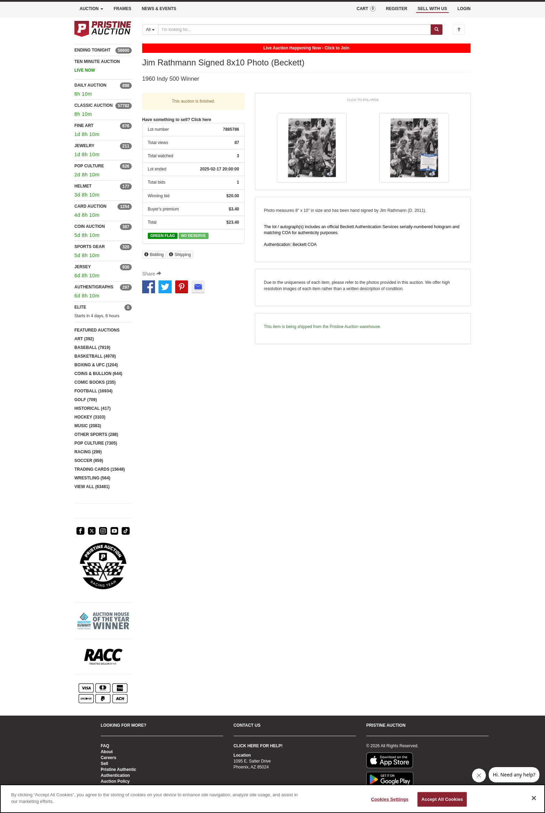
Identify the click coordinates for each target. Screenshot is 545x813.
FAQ (105, 745)
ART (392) (84, 338)
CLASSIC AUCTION (93, 105)
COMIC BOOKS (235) (95, 382)
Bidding (154, 254)
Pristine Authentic (118, 769)
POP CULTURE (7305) (95, 443)
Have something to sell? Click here (176, 119)
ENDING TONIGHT (92, 50)
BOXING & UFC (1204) (96, 364)
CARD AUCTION (90, 206)
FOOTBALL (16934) (93, 391)
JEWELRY (84, 145)
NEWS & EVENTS (159, 8)
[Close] (534, 798)
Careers (108, 757)
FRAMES (122, 8)
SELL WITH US (432, 8)
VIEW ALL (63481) (91, 486)
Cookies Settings (390, 799)
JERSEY (82, 266)
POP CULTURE (89, 166)
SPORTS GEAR (89, 246)
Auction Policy (115, 781)
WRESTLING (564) (92, 478)
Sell (104, 763)
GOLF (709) (85, 399)
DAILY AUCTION (90, 85)
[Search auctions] (294, 29)
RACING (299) (88, 451)
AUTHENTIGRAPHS (93, 287)
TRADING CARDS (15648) (99, 469)
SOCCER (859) (88, 460)
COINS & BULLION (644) (98, 373)
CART (366, 8)
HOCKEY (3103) (89, 417)
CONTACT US (247, 725)
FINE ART (83, 125)
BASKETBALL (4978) (95, 356)
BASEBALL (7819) (92, 347)
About (107, 751)
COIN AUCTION (89, 226)
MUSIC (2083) (87, 425)
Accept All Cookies (442, 799)
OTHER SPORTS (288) (96, 434)
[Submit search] (436, 29)
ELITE (80, 307)
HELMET (82, 186)
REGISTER (396, 8)
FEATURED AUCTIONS (97, 330)
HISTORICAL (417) (92, 408)
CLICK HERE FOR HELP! (258, 745)
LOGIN (464, 8)
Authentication (115, 775)
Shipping (180, 254)
